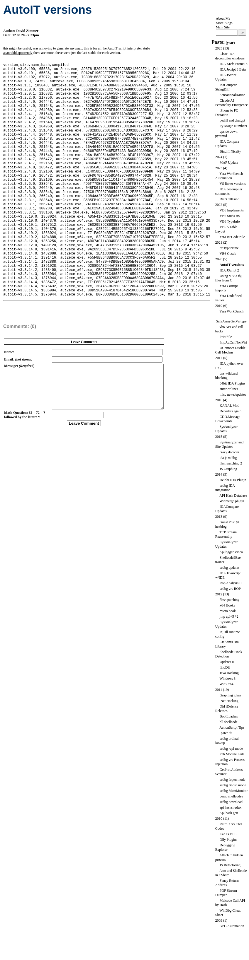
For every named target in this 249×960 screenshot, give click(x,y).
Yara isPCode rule (232, 237)
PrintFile (226, 337)
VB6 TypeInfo (229, 221)
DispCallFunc (229, 199)
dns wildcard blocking (226, 375)
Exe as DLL (228, 834)
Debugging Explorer (225, 847)
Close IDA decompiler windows (230, 56)
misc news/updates (233, 394)
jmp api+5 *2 (229, 616)
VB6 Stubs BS (229, 216)
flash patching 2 (231, 463)
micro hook (228, 611)
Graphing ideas (230, 695)
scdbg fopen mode (232, 780)
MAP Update (229, 162)
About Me (223, 18)
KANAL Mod (229, 406)
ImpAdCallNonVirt (233, 342)
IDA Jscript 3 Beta (233, 69)
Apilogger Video (231, 552)
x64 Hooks (227, 605)
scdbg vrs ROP (230, 589)
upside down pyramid (226, 133)
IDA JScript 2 (229, 270)
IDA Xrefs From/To (234, 64)
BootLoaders (229, 716)
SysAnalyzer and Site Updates (229, 444)
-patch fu (226, 733)
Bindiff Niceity (230, 151)
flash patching (230, 600)
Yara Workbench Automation (229, 176)
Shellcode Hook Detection (228, 654)
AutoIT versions (232, 265)
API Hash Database (233, 495)
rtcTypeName (229, 248)
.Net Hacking (229, 701)
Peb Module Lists (232, 754)
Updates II (227, 662)
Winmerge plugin (231, 501)
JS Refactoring (230, 865)
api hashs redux (231, 807)
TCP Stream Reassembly (226, 534)
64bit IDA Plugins (232, 383)
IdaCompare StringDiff (226, 87)
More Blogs (224, 23)
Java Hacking (229, 673)
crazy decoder (229, 452)
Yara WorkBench (231, 311)
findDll (225, 667)
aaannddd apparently (18, 53)
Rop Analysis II (231, 583)
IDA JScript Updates (225, 77)
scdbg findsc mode (233, 785)
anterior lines (229, 389)
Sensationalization (232, 95)
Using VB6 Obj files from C (228, 278)
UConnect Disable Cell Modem (230, 350)
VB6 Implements (231, 210)
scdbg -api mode (231, 749)
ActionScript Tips (231, 727)
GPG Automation (232, 926)
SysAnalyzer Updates (226, 429)
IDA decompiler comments (229, 191)
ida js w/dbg (228, 458)
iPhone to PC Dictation (226, 112)
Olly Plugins (228, 840)
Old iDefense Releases (226, 708)
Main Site (223, 27)
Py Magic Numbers (233, 126)
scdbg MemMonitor (234, 791)
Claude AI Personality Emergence (231, 102)
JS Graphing (228, 469)
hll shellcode (229, 722)
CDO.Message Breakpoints (227, 419)
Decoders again (230, 411)
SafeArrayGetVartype (231, 321)
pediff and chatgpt (232, 120)
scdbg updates (230, 568)
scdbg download (231, 802)
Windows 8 (227, 679)
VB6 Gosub (227, 254)
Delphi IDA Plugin (233, 480)
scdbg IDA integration (225, 488)
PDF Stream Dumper (226, 893)
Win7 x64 (226, 684)
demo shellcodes (231, 796)
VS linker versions (232, 184)
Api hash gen (228, 813)
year (230, 43)
